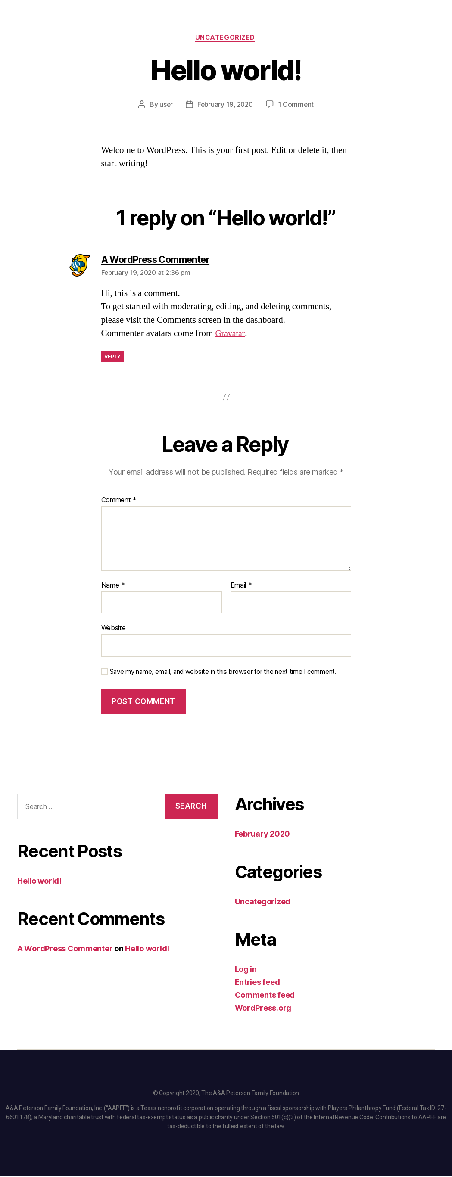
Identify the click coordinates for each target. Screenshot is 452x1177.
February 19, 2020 (225, 105)
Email (241, 586)
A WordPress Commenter (64, 949)
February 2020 (262, 835)
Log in (246, 970)
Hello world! (39, 882)
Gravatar (230, 334)
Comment (119, 501)
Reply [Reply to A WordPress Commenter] (112, 358)
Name (113, 586)
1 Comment (297, 105)
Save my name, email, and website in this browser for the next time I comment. (223, 673)
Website (113, 629)
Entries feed (257, 983)
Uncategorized (226, 38)
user (164, 105)
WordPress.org (263, 1009)
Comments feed (265, 996)
